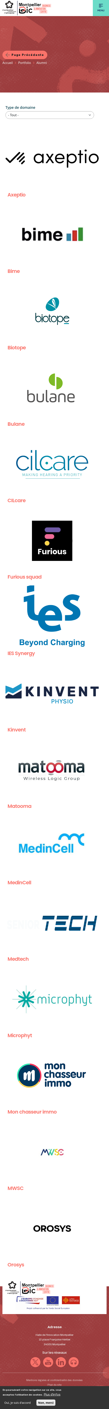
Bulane (15, 424)
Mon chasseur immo (32, 1111)
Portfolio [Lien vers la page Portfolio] (24, 63)
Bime (13, 271)
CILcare (16, 500)
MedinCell (19, 882)
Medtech (18, 959)
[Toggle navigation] (101, 8)
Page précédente (28, 55)
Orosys (15, 1264)
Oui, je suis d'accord (17, 1404)
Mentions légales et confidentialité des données (54, 1380)
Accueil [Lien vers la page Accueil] (7, 63)
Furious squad (24, 576)
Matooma (19, 806)
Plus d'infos (52, 1396)
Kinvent (16, 729)
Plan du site (54, 1384)
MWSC (15, 1188)
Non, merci (46, 1404)
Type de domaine (20, 107)
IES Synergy (21, 653)
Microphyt (19, 1035)
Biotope (16, 347)
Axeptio (16, 194)
